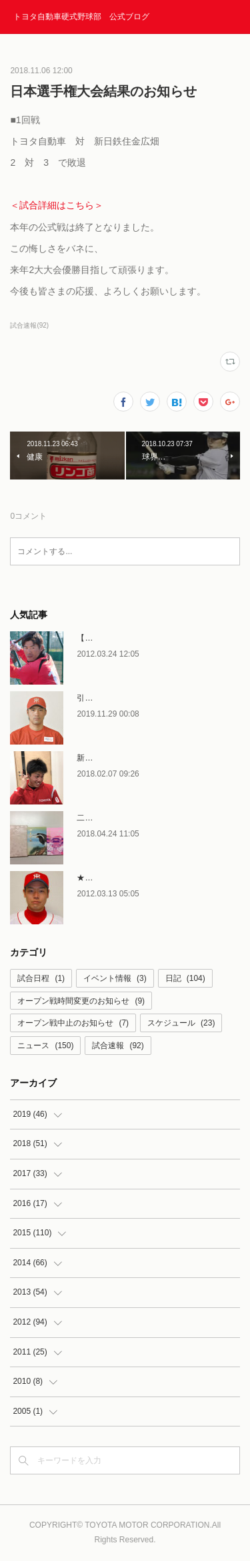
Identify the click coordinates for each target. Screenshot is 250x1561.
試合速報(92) (29, 325)
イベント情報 (115, 978)
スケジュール (181, 1023)
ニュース (45, 1045)
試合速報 (117, 1045)
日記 (185, 978)
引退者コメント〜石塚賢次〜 (129, 698)
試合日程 (41, 978)
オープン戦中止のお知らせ (73, 1023)
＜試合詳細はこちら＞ (56, 205)
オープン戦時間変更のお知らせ (81, 1001)
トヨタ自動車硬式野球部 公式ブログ (81, 16)
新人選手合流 (101, 758)
